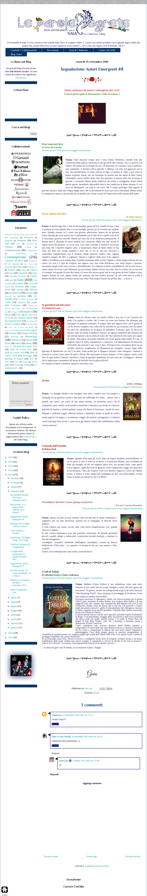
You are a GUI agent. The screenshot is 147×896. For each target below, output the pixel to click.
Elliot (23, 270)
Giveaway (19, 286)
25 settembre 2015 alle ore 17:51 (77, 715)
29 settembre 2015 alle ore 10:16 (86, 736)
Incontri (29, 293)
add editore (21, 235)
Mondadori (26, 311)
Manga (30, 305)
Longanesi (22, 302)
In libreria (14, 292)
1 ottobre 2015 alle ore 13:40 (85, 760)
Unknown (57, 715)
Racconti (14, 337)
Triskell (17, 365)
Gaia (20, 280)
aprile (13, 615)
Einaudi (11, 270)
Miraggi (14, 312)
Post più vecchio (133, 856)
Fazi (11, 273)
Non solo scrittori (16, 327)
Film (11, 276)
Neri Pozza (30, 321)
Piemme (12, 333)
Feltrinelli (23, 273)
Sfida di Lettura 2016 (27, 346)
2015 (10, 474)
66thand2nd (9, 235)
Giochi (31, 283)
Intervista (8, 296)
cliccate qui (21, 77)
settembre (15, 491)
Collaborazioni (12, 250)
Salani (18, 343)
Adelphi (31, 235)
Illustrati (33, 289)
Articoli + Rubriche (78, 50)
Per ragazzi (32, 330)
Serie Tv (8, 346)
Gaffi (11, 280)
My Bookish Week (13, 321)
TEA (17, 362)
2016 (10, 470)
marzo (14, 619)
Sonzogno (27, 355)
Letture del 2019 (107, 50)
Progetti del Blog (29, 333)
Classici (9, 246)
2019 (10, 457)
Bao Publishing (11, 237)
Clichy (28, 247)
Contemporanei (16, 257)
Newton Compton (13, 324)
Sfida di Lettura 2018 (14, 352)
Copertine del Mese (14, 261)
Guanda (19, 289)
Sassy (29, 343)
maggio (14, 610)
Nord (31, 327)
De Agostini (14, 264)
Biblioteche (28, 237)
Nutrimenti (20, 330)
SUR (31, 359)
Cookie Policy (29, 436)
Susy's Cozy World (61, 736)
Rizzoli (29, 340)
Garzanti (19, 283)
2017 (10, 466)
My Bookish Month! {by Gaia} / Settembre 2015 (19, 497)
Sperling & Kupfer (14, 359)
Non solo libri (31, 324)
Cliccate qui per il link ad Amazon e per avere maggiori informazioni (111, 220)
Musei (18, 315)
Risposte (55, 753)
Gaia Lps (63, 760)
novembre (15, 482)
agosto (14, 597)
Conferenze (20, 253)
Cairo (18, 244)
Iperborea (21, 296)
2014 (10, 633)
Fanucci (33, 270)
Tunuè (26, 365)
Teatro (25, 362)
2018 (10, 462)
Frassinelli (22, 276)
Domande (9, 267)
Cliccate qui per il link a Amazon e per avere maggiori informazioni (112, 508)
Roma (7, 343)
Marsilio (8, 308)
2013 (10, 637)
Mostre (8, 315)
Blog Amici (16, 54)
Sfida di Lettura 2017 (21, 349)
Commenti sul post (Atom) (97, 866)
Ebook (96, 693)
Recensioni (52, 50)
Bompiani (21, 240)
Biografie (8, 240)
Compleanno (32, 250)
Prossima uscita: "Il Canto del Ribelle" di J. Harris (20, 573)
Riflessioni (16, 340)
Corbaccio (33, 261)
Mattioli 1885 (20, 308)
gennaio (14, 627)
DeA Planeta (29, 264)
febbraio (15, 623)
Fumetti (33, 276)
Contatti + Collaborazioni (24, 50)
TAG (7, 362)
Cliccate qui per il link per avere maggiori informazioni (66, 150)
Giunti (7, 287)
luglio (13, 602)
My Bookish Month (23, 318)
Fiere (35, 273)
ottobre (14, 487)
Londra (8, 302)
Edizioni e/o (32, 267)
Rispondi (55, 724)
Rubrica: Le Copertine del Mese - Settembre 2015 (20, 582)
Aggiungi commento (92, 783)
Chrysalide (30, 244)
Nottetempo (9, 330)
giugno (14, 606)
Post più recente (51, 856)
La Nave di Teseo (26, 299)
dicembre (15, 478)
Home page (92, 856)
